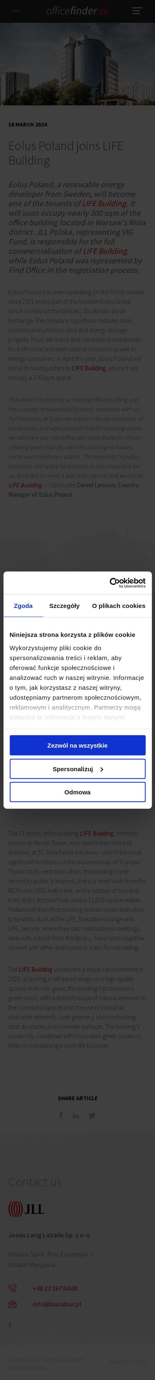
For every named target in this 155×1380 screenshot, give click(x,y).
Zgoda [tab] (23, 605)
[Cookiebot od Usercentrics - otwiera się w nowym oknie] (110, 582)
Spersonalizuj (77, 768)
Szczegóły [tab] (64, 605)
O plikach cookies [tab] (118, 605)
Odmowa (77, 792)
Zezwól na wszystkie (78, 745)
